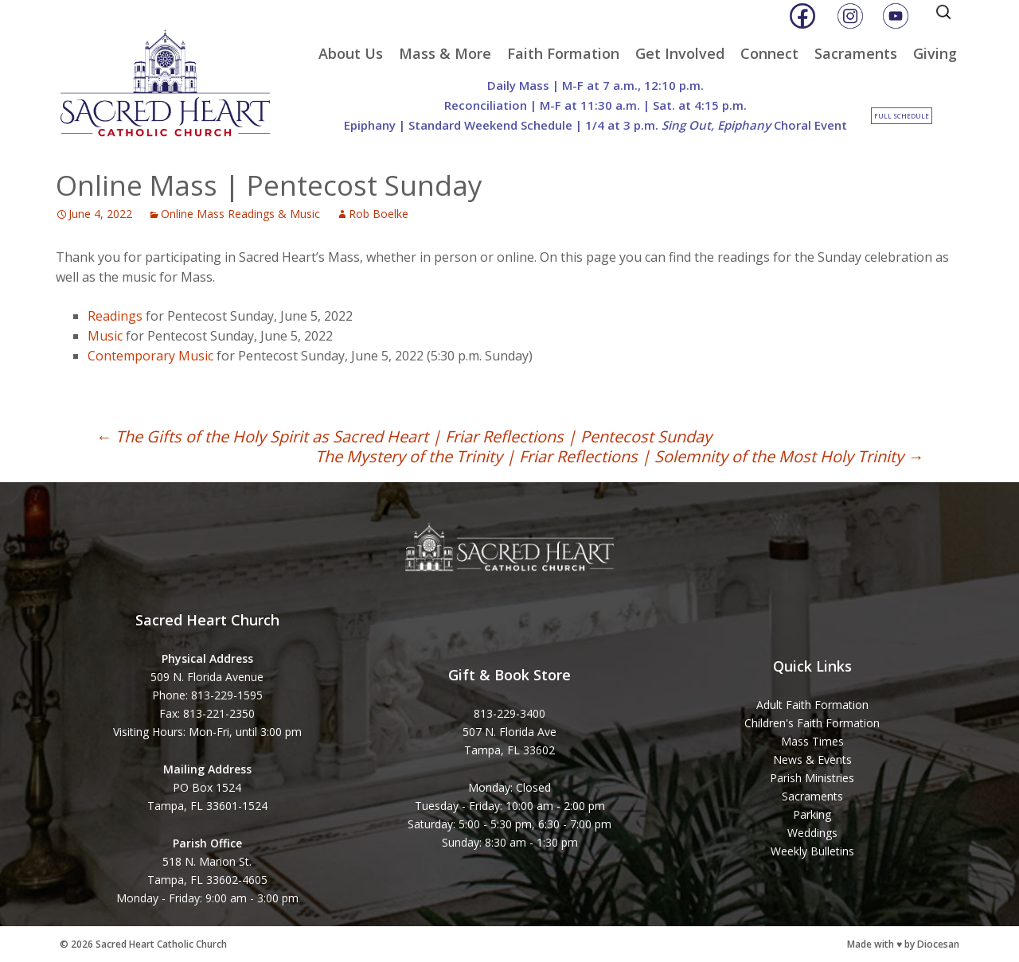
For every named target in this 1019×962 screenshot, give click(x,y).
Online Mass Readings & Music (240, 213)
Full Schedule (901, 115)
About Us (350, 53)
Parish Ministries (812, 777)
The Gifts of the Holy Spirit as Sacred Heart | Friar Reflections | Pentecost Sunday (404, 436)
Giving (935, 53)
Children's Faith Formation (812, 722)
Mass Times (812, 741)
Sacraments (855, 53)
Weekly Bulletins (812, 851)
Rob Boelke (378, 213)
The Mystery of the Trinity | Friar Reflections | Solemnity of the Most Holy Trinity (619, 456)
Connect (769, 53)
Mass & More (445, 53)
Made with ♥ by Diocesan (903, 944)
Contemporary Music (150, 355)
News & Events (812, 759)
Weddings (812, 832)
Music (105, 336)
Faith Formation (563, 53)
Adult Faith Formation (812, 704)
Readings (115, 316)
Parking (812, 814)
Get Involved (679, 53)
